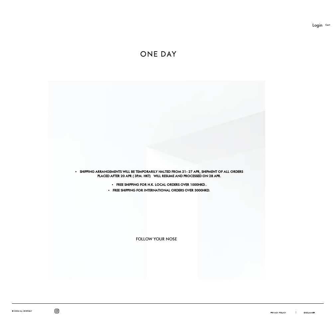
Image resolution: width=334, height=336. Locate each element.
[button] (296, 312)
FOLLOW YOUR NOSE (156, 238)
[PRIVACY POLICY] (278, 312)
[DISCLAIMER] (309, 312)
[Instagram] (57, 311)
